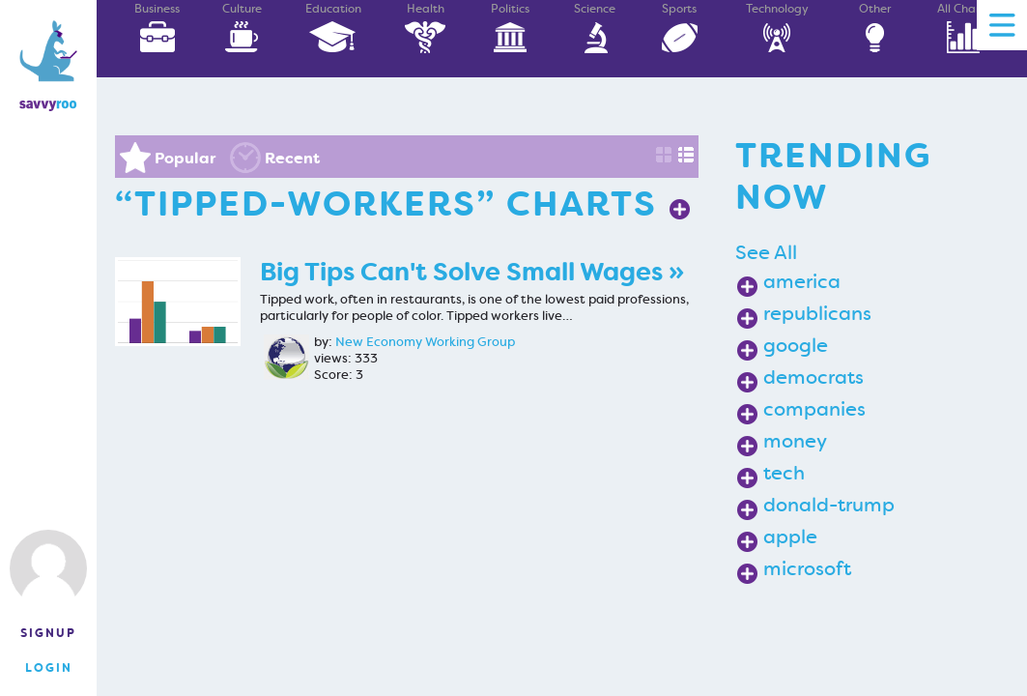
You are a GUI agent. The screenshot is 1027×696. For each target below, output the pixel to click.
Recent (292, 158)
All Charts (963, 27)
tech (784, 472)
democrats (813, 377)
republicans (817, 313)
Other (874, 27)
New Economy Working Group (425, 342)
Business (157, 27)
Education (333, 27)
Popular (185, 158)
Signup (48, 633)
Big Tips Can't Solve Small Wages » (472, 272)
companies (814, 408)
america (802, 281)
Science (595, 27)
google (795, 345)
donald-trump (829, 504)
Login (48, 668)
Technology (777, 27)
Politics (510, 27)
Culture (241, 27)
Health (425, 27)
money (795, 440)
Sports (679, 27)
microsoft (807, 568)
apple (790, 536)
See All (766, 252)
